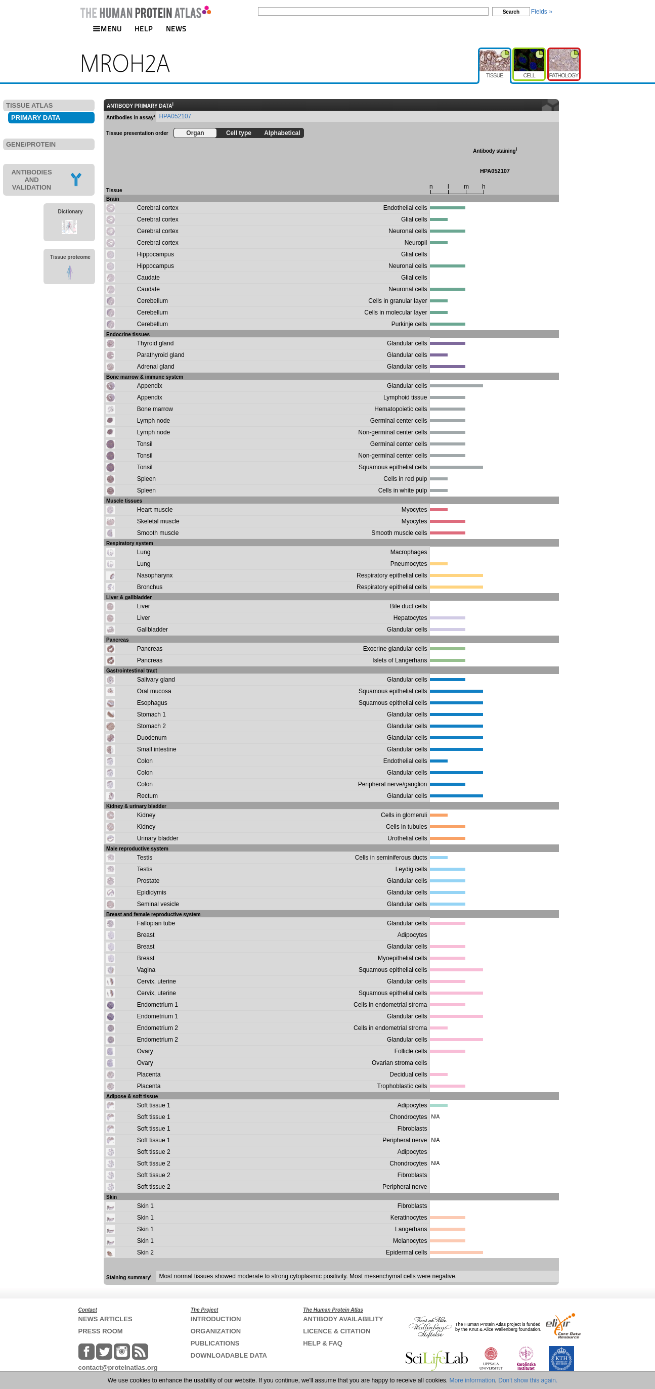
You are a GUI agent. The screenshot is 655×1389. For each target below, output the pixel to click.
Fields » (541, 11)
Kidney (146, 815)
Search (511, 12)
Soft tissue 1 (153, 1105)
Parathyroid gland (161, 355)
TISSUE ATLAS (29, 105)
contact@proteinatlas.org (118, 1367)
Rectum (147, 795)
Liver (143, 606)
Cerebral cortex (158, 207)
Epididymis (151, 892)
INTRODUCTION (216, 1319)
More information (472, 1380)
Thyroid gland (155, 343)
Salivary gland (156, 679)
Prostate (148, 880)
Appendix (149, 385)
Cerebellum (152, 300)
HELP (144, 28)
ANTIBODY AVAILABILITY (343, 1319)
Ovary (145, 1051)
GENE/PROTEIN (31, 144)
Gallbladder (152, 629)
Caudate (148, 277)
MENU (107, 28)
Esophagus (152, 702)
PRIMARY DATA (35, 117)
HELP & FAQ (322, 1343)
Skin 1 (145, 1205)
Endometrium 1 (157, 1004)
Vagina (146, 969)
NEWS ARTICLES (105, 1319)
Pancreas (150, 648)
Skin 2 (145, 1252)
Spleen (146, 478)
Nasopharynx (155, 575)
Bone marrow (155, 409)
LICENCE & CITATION (336, 1331)
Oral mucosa (154, 691)
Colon (145, 761)
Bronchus (150, 587)
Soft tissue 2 (153, 1151)
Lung (144, 552)
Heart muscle (155, 509)
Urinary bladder (158, 838)
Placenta (149, 1074)
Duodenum (152, 737)
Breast (146, 934)
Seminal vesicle (158, 904)
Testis (145, 857)
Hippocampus (155, 254)
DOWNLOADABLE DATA (229, 1355)
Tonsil (145, 443)
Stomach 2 (151, 726)
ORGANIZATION (216, 1331)
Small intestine (157, 749)
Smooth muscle (158, 532)
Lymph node (153, 420)
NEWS (176, 28)
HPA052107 (175, 116)
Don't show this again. (527, 1380)
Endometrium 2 (157, 1028)
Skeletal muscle (158, 521)
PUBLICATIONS (215, 1343)
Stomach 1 (151, 714)
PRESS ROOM (100, 1331)
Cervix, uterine (156, 981)
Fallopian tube (156, 923)
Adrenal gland (155, 366)
